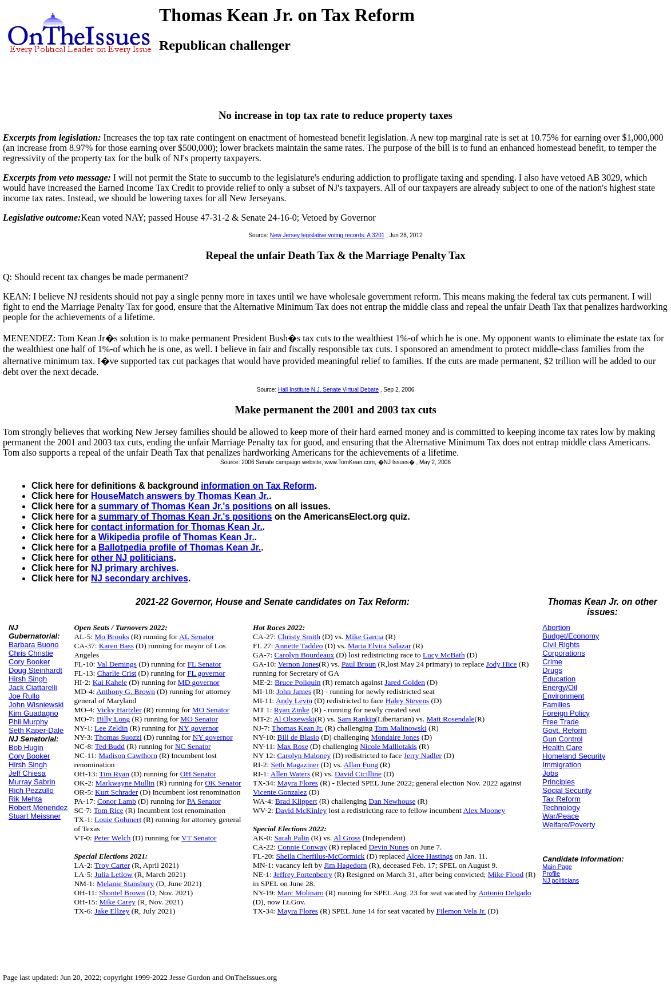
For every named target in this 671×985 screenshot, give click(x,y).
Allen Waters (290, 773)
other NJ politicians (132, 558)
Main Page (557, 866)
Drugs (552, 670)
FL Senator (204, 664)
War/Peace (560, 816)
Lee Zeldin (111, 728)
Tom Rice (109, 810)
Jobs (550, 773)
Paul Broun (359, 664)
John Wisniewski (36, 704)
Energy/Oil (559, 687)
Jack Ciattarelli (33, 687)
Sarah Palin (291, 838)
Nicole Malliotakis (388, 746)
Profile (551, 873)
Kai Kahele (110, 682)
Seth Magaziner (295, 764)
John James (293, 691)
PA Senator (204, 801)
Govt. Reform (564, 730)
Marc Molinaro (300, 892)
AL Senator (196, 636)
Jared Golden (404, 682)
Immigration (561, 764)
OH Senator (198, 773)
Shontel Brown (122, 892)
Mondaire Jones (395, 737)
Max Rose (292, 746)
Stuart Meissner (35, 816)
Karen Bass (116, 645)
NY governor (198, 728)
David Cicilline (358, 773)
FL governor (206, 673)
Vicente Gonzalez (280, 792)
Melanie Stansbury (125, 883)
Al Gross (347, 838)
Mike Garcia (364, 636)
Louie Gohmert (117, 819)
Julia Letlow (113, 874)
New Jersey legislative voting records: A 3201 (327, 235)
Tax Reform (561, 799)
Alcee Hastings (429, 856)
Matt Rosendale (450, 719)
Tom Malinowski (400, 728)
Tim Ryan (114, 773)
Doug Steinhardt (35, 670)
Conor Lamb (116, 801)
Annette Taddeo (299, 645)
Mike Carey (118, 902)
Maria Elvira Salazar (379, 645)
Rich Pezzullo (31, 790)
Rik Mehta (25, 799)
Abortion (556, 627)
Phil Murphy (28, 721)
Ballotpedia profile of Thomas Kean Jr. (179, 547)
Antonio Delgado (504, 892)
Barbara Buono (33, 644)
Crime (552, 661)
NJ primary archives (133, 568)
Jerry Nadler (423, 755)
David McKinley (301, 810)
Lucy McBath (444, 655)
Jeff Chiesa (27, 773)
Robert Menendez (38, 807)
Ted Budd (110, 746)
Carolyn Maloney (304, 755)
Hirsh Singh (28, 679)
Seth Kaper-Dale (36, 730)
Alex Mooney (484, 810)
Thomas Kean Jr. (297, 728)
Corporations (563, 653)
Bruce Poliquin (297, 682)
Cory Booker (29, 661)
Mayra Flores (297, 783)
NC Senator (193, 746)
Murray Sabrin (32, 781)
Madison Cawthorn (127, 755)
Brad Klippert (296, 801)
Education (558, 679)
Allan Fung (360, 764)
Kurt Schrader (116, 792)
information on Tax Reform (257, 485)
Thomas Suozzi (118, 737)
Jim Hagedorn (345, 865)
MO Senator (211, 709)
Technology (561, 807)
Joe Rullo (24, 696)
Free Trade (560, 721)
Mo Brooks (111, 636)
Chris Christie (31, 653)
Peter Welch (112, 838)
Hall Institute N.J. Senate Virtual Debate (328, 389)
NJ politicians (560, 880)
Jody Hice (501, 664)
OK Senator (223, 783)
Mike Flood (506, 874)
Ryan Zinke (291, 709)
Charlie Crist (116, 673)
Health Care (562, 747)
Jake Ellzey (111, 911)
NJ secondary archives (139, 578)
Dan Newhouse (392, 801)
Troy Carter (112, 865)
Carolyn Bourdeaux (304, 655)
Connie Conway (302, 847)
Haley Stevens (408, 700)
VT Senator (199, 838)
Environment (563, 696)
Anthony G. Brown (125, 691)
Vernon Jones (298, 664)
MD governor (199, 682)
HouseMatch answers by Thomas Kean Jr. (180, 496)
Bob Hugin (26, 747)
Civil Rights (560, 644)
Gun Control (562, 739)
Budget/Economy (570, 636)
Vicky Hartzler (119, 709)
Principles (558, 781)
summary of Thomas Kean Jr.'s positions (185, 506)
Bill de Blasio (298, 737)
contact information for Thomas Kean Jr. (177, 527)
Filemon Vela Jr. (461, 911)
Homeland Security (573, 756)
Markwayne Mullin (125, 783)
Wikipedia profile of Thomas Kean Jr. (176, 537)
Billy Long (113, 719)
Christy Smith (298, 636)
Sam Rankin (356, 719)
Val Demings (117, 664)
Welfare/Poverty (568, 824)
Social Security (566, 790)
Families (556, 704)
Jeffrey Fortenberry (302, 874)
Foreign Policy (565, 713)
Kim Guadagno (33, 713)
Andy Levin (294, 700)
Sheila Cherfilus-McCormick (320, 856)
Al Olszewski (294, 719)
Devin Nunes (389, 847)
